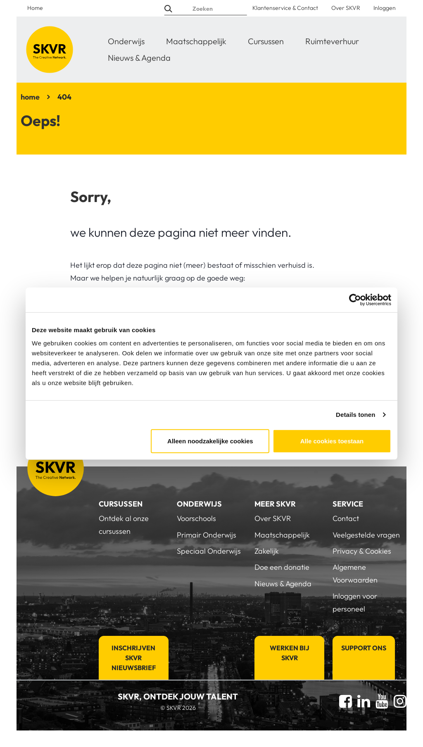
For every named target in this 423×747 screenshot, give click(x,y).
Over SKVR (345, 8)
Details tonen (355, 414)
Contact (346, 518)
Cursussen (266, 41)
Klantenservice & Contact (285, 8)
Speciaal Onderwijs (209, 551)
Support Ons (363, 648)
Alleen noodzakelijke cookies (210, 440)
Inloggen (384, 8)
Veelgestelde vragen (366, 535)
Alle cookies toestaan (332, 440)
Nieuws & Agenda (139, 57)
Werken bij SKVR (289, 653)
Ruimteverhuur (332, 41)
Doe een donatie (281, 567)
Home (35, 8)
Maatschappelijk (196, 41)
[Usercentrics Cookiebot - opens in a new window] (355, 300)
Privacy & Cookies (362, 551)
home (30, 97)
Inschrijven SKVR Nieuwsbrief (134, 658)
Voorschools (196, 518)
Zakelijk (266, 551)
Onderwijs (126, 41)
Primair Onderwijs (206, 535)
